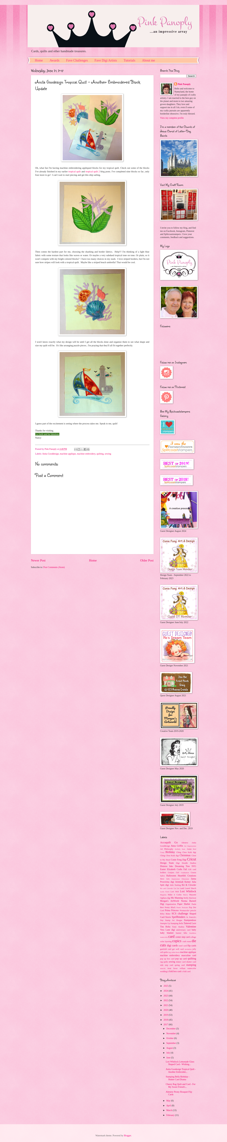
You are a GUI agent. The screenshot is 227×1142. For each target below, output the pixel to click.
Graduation (185, 872)
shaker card (180, 962)
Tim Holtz (165, 927)
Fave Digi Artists (106, 60)
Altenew (184, 843)
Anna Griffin (177, 846)
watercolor (191, 968)
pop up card (181, 958)
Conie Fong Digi (178, 859)
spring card (180, 965)
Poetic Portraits (182, 907)
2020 (166, 1010)
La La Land (179, 888)
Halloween (171, 875)
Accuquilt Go (169, 842)
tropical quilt (74, 171)
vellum (182, 968)
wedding (163, 971)
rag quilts (164, 962)
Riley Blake (165, 914)
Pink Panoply (184, 84)
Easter (163, 869)
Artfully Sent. (180, 849)
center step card (182, 937)
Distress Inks (166, 866)
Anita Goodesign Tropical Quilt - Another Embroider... (181, 1070)
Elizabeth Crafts (174, 869)
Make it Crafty (175, 895)
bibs (185, 933)
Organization (171, 904)
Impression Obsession (180, 879)
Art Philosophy (166, 849)
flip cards (191, 945)
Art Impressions (190, 846)
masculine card (188, 955)
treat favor (173, 968)
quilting (100, 454)
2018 (166, 1020)
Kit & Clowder (189, 885)
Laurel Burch (190, 888)
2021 (166, 1005)
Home (39, 60)
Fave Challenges (77, 60)
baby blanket (167, 933)
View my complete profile (172, 118)
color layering (166, 941)
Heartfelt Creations (187, 875)
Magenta (163, 895)
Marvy (185, 895)
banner (178, 933)
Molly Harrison (189, 898)
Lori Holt (175, 891)
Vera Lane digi (167, 930)
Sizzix (168, 917)
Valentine (191, 926)
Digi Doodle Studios (186, 863)
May (168, 1100)
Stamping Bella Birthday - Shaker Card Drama (177, 1078)
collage (193, 937)
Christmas (185, 855)
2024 (166, 991)
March (169, 1110)
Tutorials (129, 60)
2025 (166, 986)
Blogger (127, 1135)
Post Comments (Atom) (54, 567)
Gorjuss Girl (173, 872)
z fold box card (174, 971)
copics (176, 941)
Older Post (147, 560)
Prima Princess (172, 910)
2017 (166, 1024)
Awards (54, 60)
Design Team (167, 863)
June (168, 1057)
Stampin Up (165, 923)
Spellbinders (178, 916)
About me (148, 60)
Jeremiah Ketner (183, 882)
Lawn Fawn (164, 892)
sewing (108, 454)
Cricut (191, 859)
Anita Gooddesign (50, 454)
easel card (183, 946)
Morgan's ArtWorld (169, 901)
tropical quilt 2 (93, 171)
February (170, 1115)
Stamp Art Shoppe (173, 920)
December (171, 1028)
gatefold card (165, 949)
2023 (166, 995)
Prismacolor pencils (188, 910)
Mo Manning (177, 898)
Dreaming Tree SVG (185, 866)
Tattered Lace (190, 923)
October (170, 1038)
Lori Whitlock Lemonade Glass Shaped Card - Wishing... (180, 1063)
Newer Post (38, 560)
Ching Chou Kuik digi (186, 852)
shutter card (191, 962)
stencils (163, 968)
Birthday (170, 852)
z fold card (186, 971)
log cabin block (174, 952)
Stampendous (190, 920)
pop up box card (167, 959)
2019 (166, 1015)
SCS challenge (180, 913)
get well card (178, 949)
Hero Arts (165, 879)
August (169, 1048)
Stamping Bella (177, 923)
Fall (185, 869)
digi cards (172, 945)
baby (194, 930)
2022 (166, 1000)
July (168, 1053)
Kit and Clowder (166, 888)
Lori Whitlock (188, 891)
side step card (166, 965)
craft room (186, 941)
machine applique (68, 454)
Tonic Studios (178, 927)
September (171, 1043)
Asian (189, 849)
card (171, 936)
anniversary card (183, 930)
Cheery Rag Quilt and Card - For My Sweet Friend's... (180, 1085)
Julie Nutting (175, 885)
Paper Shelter (183, 904)
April (169, 1105)
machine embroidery (86, 454)
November (171, 1033)
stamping (191, 964)
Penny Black (170, 907)
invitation (188, 949)
